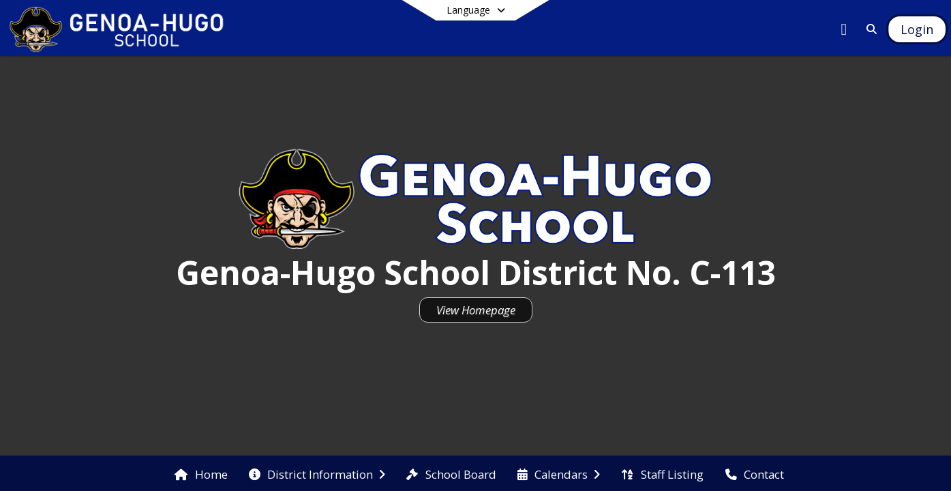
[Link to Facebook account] (844, 31)
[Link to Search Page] (869, 29)
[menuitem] (201, 473)
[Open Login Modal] (917, 29)
